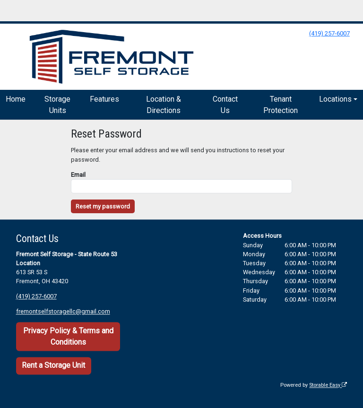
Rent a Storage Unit (53, 365)
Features (104, 99)
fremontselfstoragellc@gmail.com (63, 311)
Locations (335, 99)
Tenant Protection (280, 105)
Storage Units (57, 105)
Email (78, 174)
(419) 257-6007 (329, 33)
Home (16, 99)
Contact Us (225, 105)
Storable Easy (328, 385)
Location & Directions (163, 105)
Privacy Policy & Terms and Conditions (68, 336)
